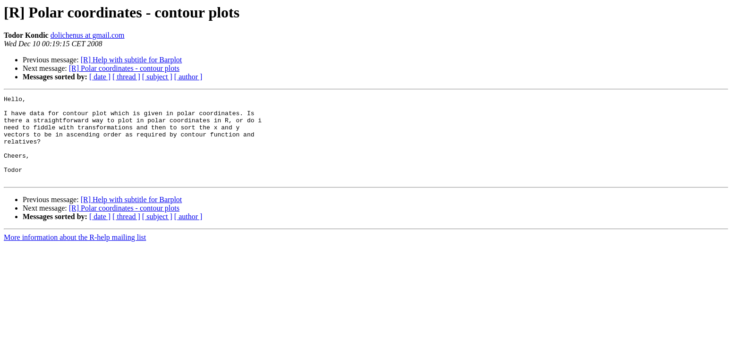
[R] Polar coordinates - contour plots (124, 68)
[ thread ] (126, 77)
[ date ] (100, 77)
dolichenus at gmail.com (88, 35)
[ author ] (188, 77)
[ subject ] (157, 77)
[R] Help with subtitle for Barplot (131, 60)
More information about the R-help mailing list (75, 254)
